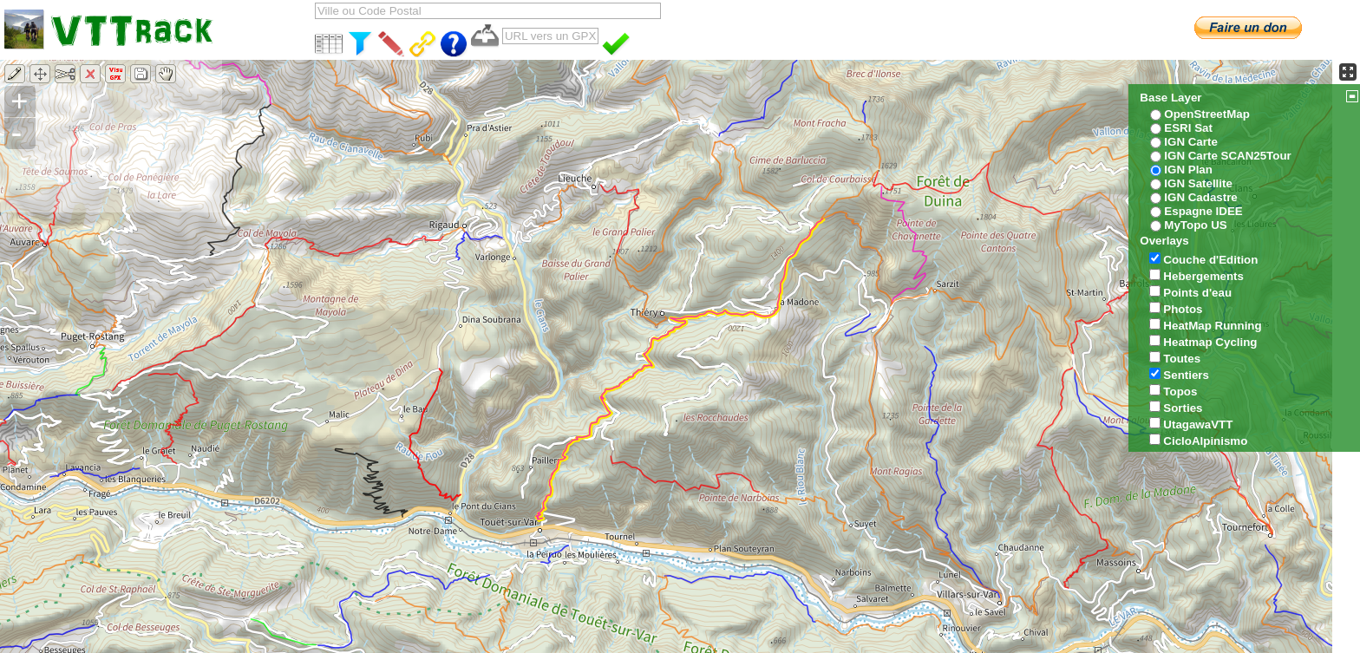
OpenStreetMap (1207, 114)
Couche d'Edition (1210, 259)
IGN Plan (1188, 169)
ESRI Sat (1188, 127)
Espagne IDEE (1203, 211)
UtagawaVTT (1197, 424)
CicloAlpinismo (1205, 440)
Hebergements (1203, 276)
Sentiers (1186, 375)
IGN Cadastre (1200, 197)
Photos (1182, 309)
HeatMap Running (1212, 325)
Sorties (1182, 408)
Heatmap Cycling (1210, 342)
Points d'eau (1197, 292)
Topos (1180, 391)
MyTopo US (1195, 225)
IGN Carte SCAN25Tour (1227, 155)
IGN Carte (1190, 141)
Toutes (1181, 358)
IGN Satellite (1198, 183)
